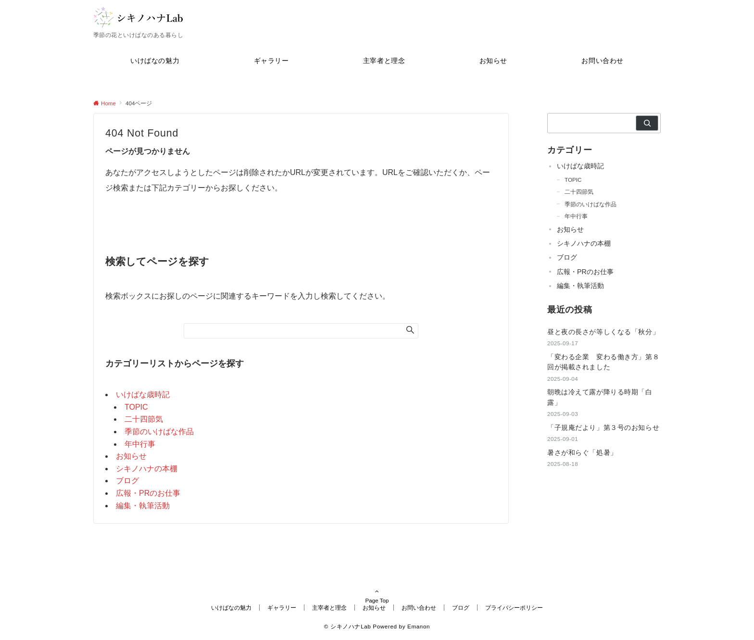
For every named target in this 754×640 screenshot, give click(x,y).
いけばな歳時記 (143, 394)
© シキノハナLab (347, 626)
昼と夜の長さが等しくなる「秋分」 (603, 332)
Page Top (377, 587)
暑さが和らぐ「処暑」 (582, 452)
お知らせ (131, 456)
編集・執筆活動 (143, 506)
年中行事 (140, 444)
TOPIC (136, 407)
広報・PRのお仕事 (148, 493)
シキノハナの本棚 (146, 468)
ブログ (127, 481)
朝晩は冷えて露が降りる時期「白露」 (600, 397)
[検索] (647, 123)
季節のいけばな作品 (159, 431)
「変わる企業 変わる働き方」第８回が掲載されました (603, 362)
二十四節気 (144, 419)
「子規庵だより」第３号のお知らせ (603, 427)
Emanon (418, 626)
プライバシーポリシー (514, 607)
